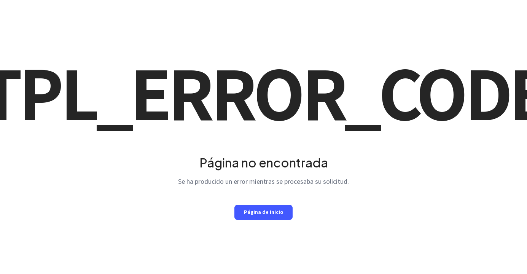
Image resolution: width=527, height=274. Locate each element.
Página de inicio (263, 212)
